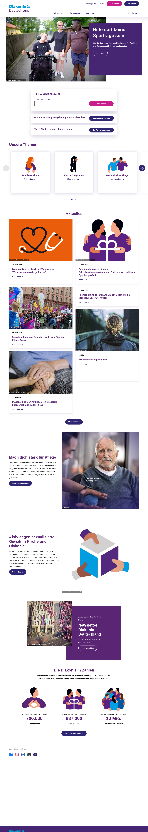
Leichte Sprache (90, 4)
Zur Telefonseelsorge (101, 130)
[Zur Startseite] (19, 8)
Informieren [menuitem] (59, 13)
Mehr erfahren (74, 424)
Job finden (131, 4)
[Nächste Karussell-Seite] (142, 168)
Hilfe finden (114, 4)
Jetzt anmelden (88, 650)
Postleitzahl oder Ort (42, 99)
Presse (101, 4)
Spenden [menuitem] (90, 13)
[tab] (71, 202)
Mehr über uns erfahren (73, 736)
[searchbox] (60, 103)
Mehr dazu (100, 53)
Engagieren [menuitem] (75, 13)
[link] (11, 758)
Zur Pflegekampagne (20, 485)
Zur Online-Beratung (101, 118)
